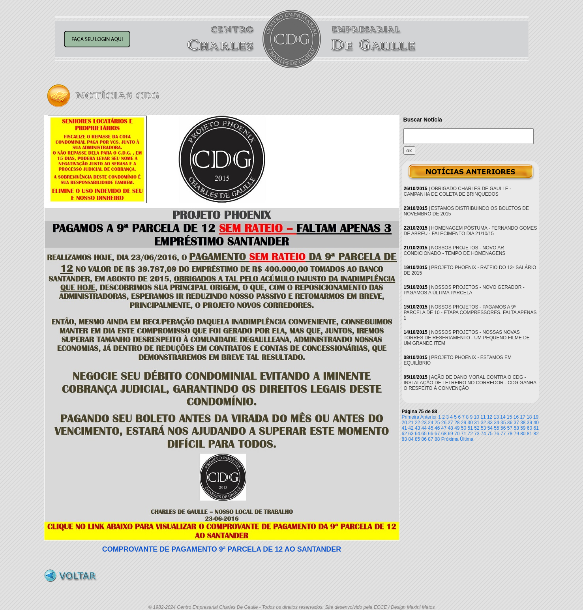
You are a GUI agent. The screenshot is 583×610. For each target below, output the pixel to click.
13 (496, 417)
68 (443, 433)
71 (463, 433)
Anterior (428, 417)
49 (456, 428)
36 (509, 422)
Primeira (411, 417)
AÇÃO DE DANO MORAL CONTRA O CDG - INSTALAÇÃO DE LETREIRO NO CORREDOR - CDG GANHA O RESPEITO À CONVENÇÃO (470, 382)
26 (443, 422)
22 (417, 422)
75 (490, 433)
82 (536, 433)
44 (424, 428)
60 (529, 428)
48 (450, 428)
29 (463, 422)
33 (490, 422)
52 (476, 428)
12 (489, 417)
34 (496, 422)
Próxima (450, 439)
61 (536, 428)
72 (470, 433)
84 (410, 439)
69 (450, 433)
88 (437, 439)
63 (410, 433)
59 (522, 428)
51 (470, 428)
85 (417, 439)
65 (424, 433)
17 (522, 417)
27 (450, 422)
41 (404, 428)
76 (496, 433)
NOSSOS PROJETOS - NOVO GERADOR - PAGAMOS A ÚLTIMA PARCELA (464, 290)
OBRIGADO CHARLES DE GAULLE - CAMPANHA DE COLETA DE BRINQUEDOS (458, 191)
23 (424, 422)
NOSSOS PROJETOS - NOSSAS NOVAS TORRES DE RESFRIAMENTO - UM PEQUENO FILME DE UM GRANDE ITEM (467, 337)
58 (516, 428)
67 (437, 433)
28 (456, 422)
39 (529, 422)
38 (522, 422)
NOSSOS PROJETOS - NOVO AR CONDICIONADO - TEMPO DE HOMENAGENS (455, 250)
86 (424, 439)
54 (490, 428)
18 (529, 417)
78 (509, 433)
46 (437, 428)
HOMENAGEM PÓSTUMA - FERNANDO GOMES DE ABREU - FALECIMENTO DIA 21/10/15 (470, 230)
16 (516, 417)
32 (483, 422)
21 (410, 422)
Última (466, 439)
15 (509, 417)
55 (496, 428)
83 (404, 439)
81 (529, 433)
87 (430, 439)
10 (476, 417)
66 (430, 433)
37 (516, 422)
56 (503, 428)
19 (535, 417)
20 (404, 422)
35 (503, 422)
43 (417, 428)
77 (503, 433)
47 (443, 428)
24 (430, 422)
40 (536, 422)
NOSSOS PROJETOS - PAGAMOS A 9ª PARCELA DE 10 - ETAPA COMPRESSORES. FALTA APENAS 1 (470, 312)
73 (476, 433)
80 (522, 433)
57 (509, 428)
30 (470, 422)
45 (430, 428)
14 (502, 417)
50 (463, 428)
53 (483, 428)
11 (483, 417)
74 (483, 433)
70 (456, 433)
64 (417, 433)
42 (410, 428)
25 (437, 422)
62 (404, 433)
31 (476, 422)
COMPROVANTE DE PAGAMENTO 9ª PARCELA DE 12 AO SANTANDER (221, 549)
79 (516, 433)
